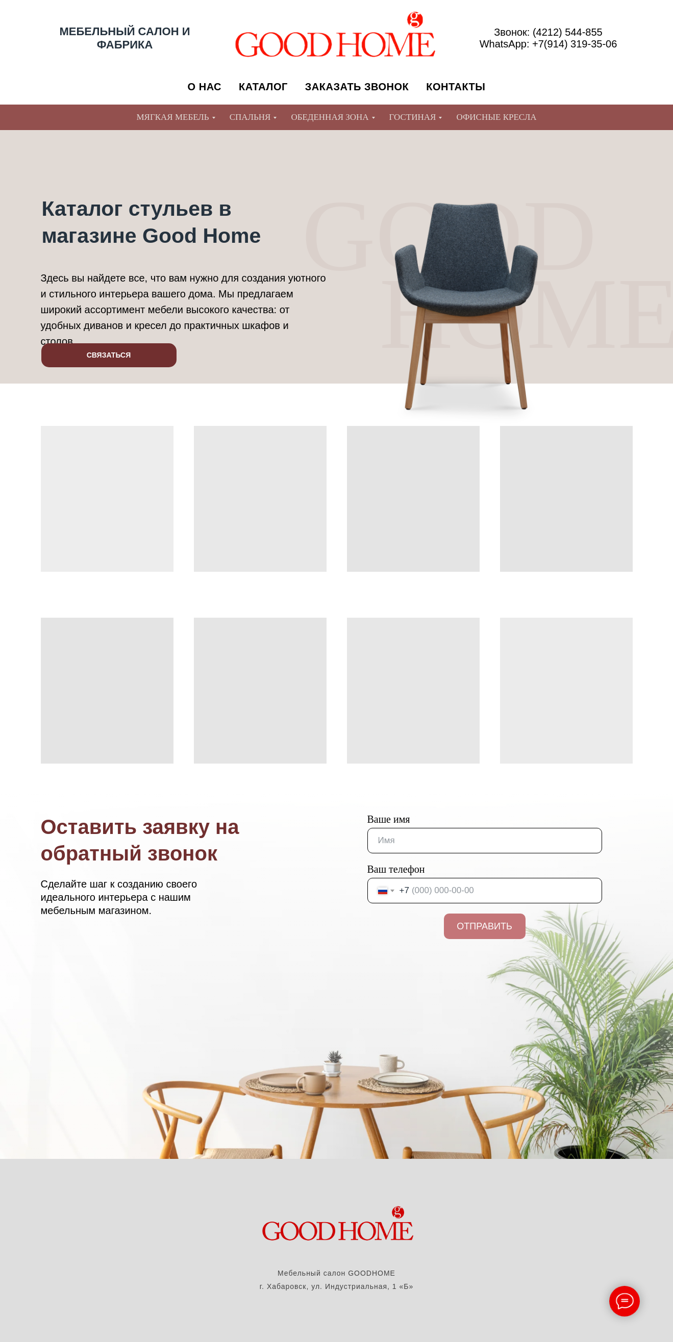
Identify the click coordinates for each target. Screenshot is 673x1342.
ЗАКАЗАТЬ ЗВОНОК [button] (357, 86)
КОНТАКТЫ (455, 86)
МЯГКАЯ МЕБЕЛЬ (172, 117)
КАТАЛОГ (263, 86)
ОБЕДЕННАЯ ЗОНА (329, 117)
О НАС (204, 86)
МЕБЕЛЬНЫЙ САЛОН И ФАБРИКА (125, 38)
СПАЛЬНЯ (250, 117)
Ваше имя (388, 819)
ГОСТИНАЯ (412, 117)
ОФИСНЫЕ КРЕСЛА (496, 117)
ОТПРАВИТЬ (484, 926)
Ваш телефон (396, 869)
